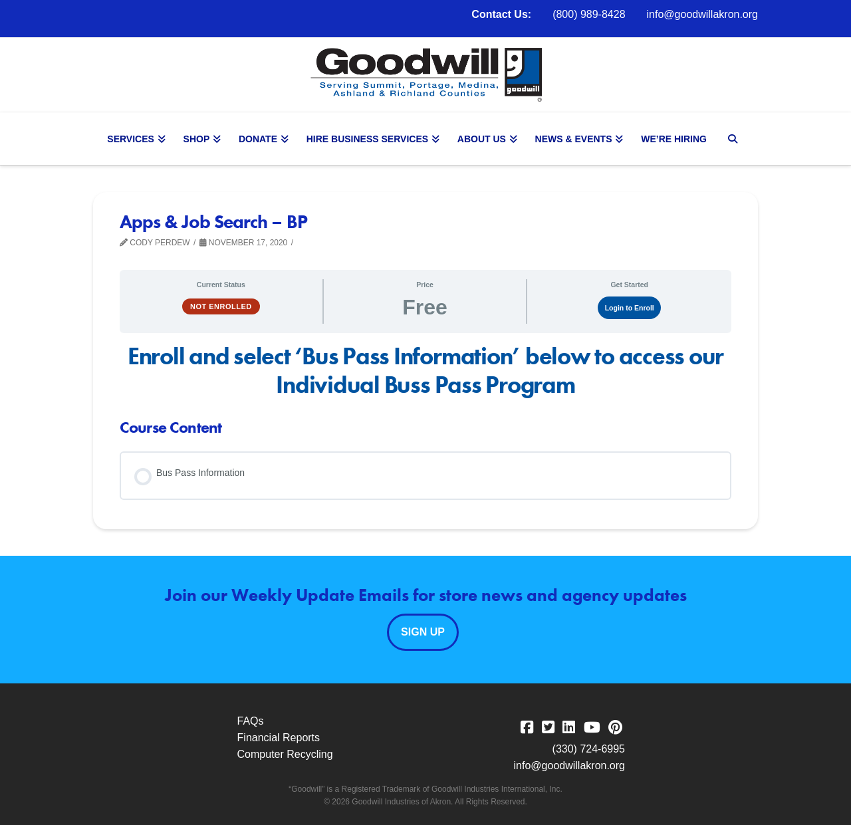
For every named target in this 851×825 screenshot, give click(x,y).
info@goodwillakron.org (702, 14)
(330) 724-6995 (588, 749)
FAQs (250, 721)
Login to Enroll (629, 308)
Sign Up (423, 632)
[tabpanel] (425, 370)
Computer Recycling (285, 754)
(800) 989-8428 (588, 14)
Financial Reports (278, 737)
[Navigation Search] (734, 139)
